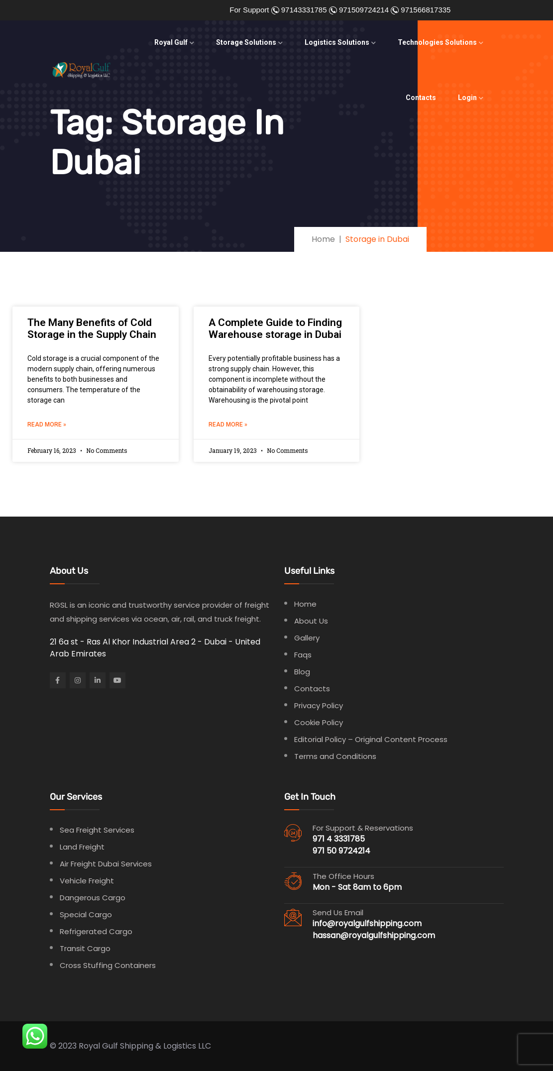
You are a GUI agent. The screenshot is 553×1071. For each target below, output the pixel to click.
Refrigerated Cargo (96, 931)
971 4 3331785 (339, 839)
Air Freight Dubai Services (106, 863)
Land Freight (82, 847)
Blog (302, 671)
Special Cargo (86, 914)
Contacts (421, 98)
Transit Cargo (85, 948)
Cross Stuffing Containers (108, 965)
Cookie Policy (318, 722)
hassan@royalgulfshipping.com (374, 935)
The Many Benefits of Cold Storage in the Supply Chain (91, 328)
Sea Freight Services (97, 830)
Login (467, 98)
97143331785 (303, 9)
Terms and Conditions (335, 756)
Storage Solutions (246, 42)
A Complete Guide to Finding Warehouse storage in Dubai (275, 328)
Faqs (303, 654)
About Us (311, 621)
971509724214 (363, 9)
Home (305, 604)
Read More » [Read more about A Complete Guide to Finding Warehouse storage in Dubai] (228, 424)
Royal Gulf (171, 42)
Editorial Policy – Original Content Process (370, 739)
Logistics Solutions (337, 42)
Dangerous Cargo (92, 897)
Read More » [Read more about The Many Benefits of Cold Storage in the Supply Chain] (46, 424)
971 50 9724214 (341, 851)
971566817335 (424, 9)
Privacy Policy (318, 705)
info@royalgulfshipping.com (367, 923)
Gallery (307, 638)
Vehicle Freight (87, 880)
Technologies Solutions (437, 42)
